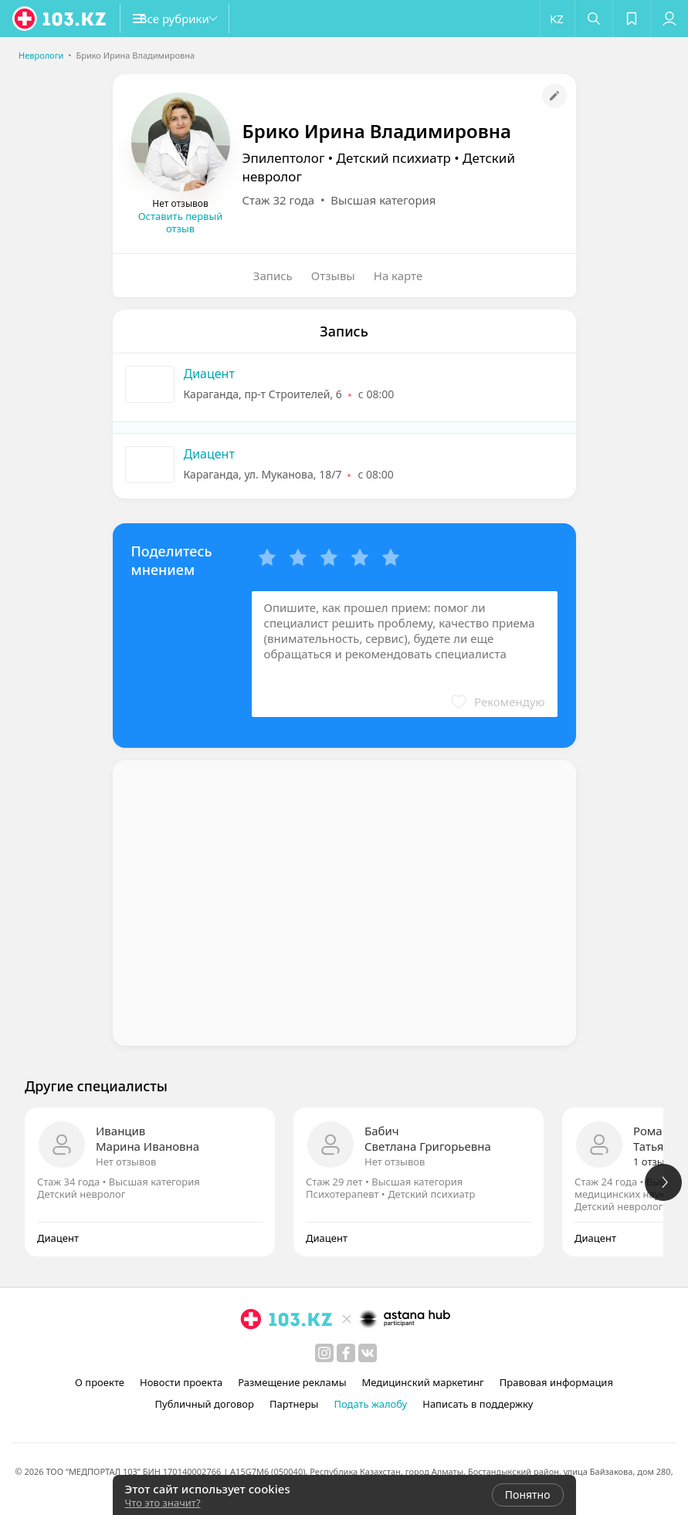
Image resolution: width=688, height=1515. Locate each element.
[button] (193, 18)
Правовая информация (556, 1382)
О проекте (99, 1382)
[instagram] (324, 1353)
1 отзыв (651, 1161)
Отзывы (333, 275)
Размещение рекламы (292, 1382)
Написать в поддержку (477, 1404)
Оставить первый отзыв (180, 222)
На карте (398, 275)
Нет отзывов (126, 1161)
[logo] (60, 18)
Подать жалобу (370, 1404)
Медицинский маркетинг (423, 1382)
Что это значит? (163, 1503)
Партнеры (294, 1404)
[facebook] (346, 1353)
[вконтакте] (367, 1353)
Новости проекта (181, 1382)
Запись (273, 275)
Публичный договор (203, 1404)
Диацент (209, 373)
